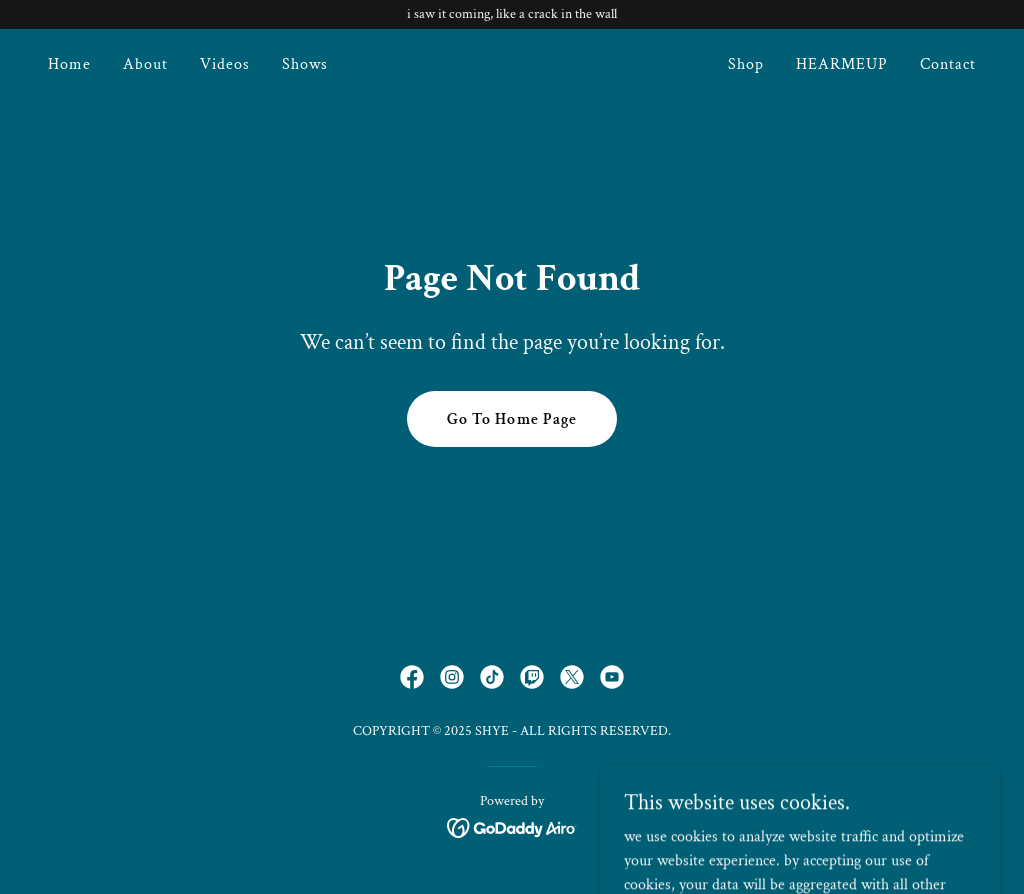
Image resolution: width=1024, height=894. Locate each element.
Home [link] (69, 64)
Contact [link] (948, 64)
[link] (511, 65)
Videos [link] (225, 64)
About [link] (145, 64)
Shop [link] (746, 64)
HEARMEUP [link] (842, 64)
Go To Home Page (511, 419)
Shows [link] (305, 64)
